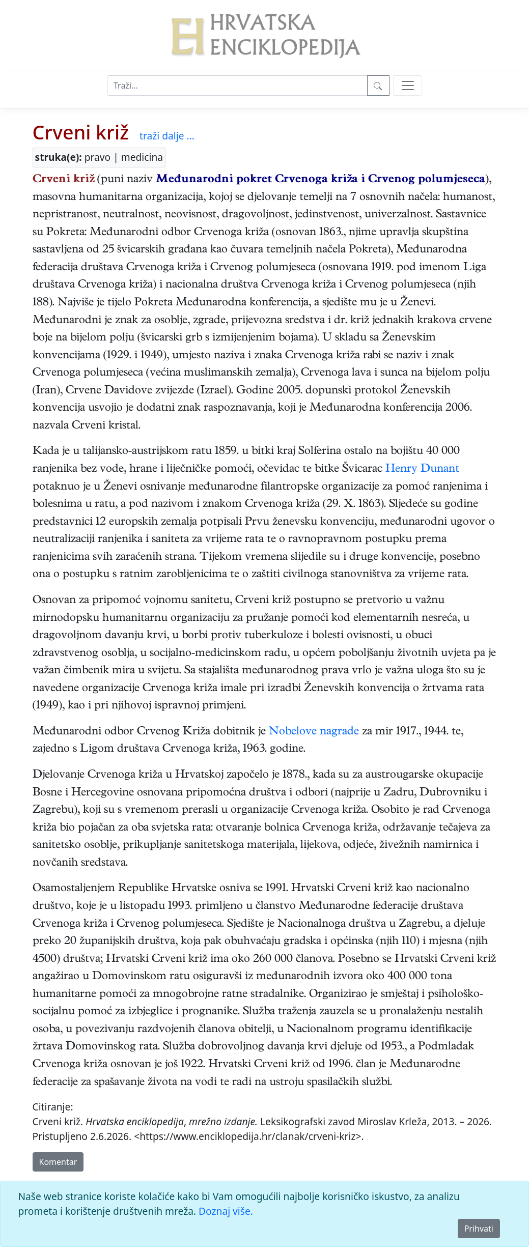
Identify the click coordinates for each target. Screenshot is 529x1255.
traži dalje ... (167, 135)
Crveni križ (81, 132)
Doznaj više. (226, 1211)
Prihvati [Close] (478, 1228)
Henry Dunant (422, 470)
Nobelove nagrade (314, 732)
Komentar (58, 1161)
